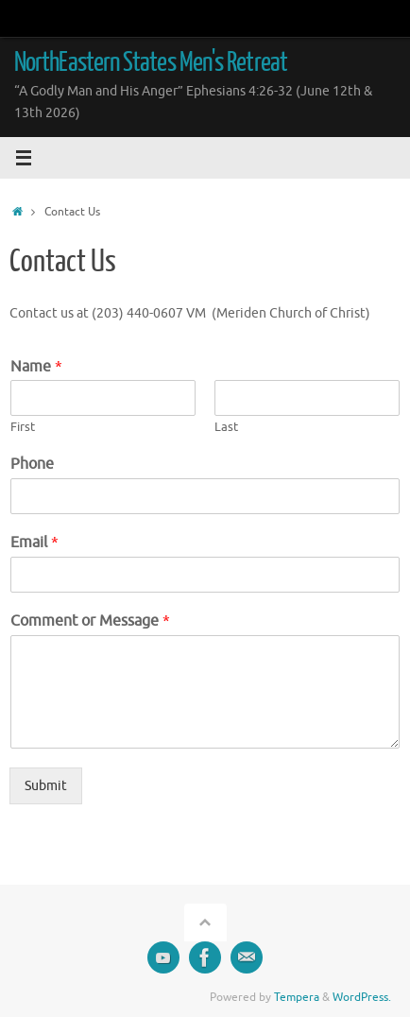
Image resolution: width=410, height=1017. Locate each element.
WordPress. (362, 997)
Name (36, 366)
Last (226, 427)
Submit (46, 786)
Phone (32, 464)
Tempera (296, 997)
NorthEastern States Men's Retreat (150, 62)
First (22, 427)
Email (34, 542)
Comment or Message (90, 621)
